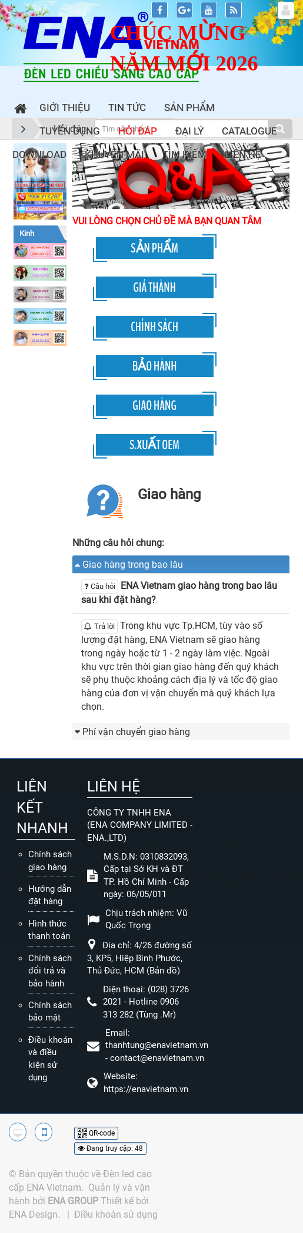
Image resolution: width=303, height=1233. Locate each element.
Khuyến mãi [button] (114, 154)
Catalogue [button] (249, 131)
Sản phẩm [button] (189, 107)
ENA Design (33, 1214)
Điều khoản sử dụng (116, 1214)
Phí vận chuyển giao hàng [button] (136, 731)
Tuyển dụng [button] (69, 131)
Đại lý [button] (189, 131)
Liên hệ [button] (243, 154)
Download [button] (39, 154)
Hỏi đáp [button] (137, 131)
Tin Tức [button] (127, 107)
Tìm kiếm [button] (184, 154)
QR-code (96, 1133)
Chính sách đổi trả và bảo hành (50, 971)
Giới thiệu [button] (64, 107)
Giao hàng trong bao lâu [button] (132, 564)
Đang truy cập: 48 (110, 1148)
